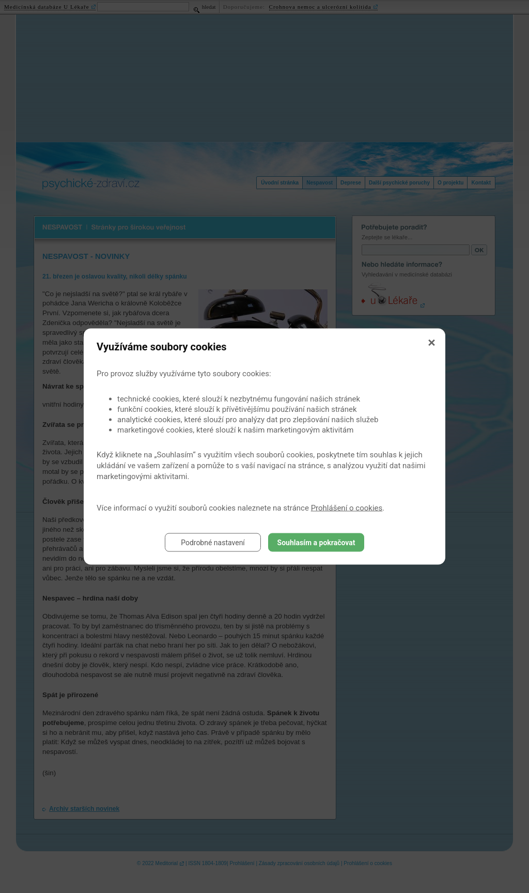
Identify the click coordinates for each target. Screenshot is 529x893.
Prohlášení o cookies (347, 508)
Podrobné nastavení (213, 542)
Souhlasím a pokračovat (316, 542)
